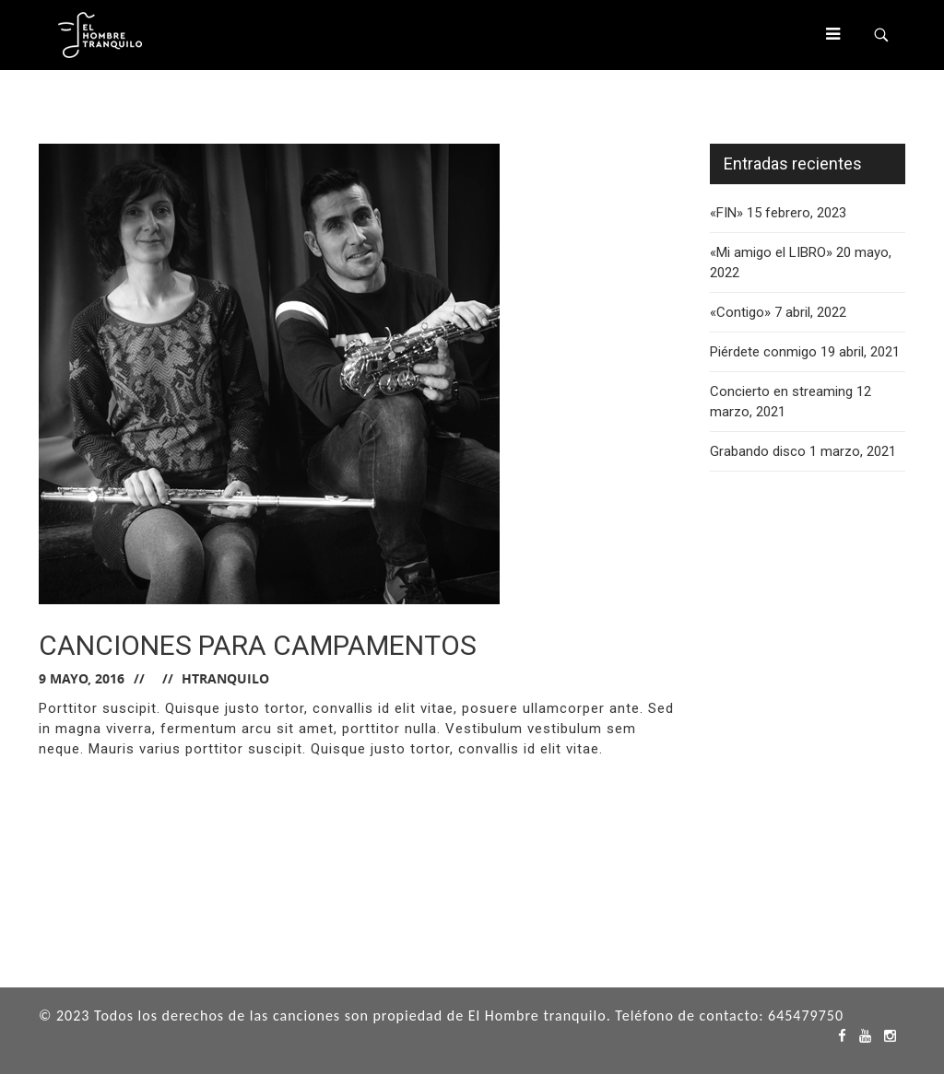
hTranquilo (225, 678)
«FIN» (726, 212)
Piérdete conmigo (763, 352)
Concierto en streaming (781, 391)
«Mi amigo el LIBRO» (771, 252)
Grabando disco (758, 451)
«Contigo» (740, 312)
